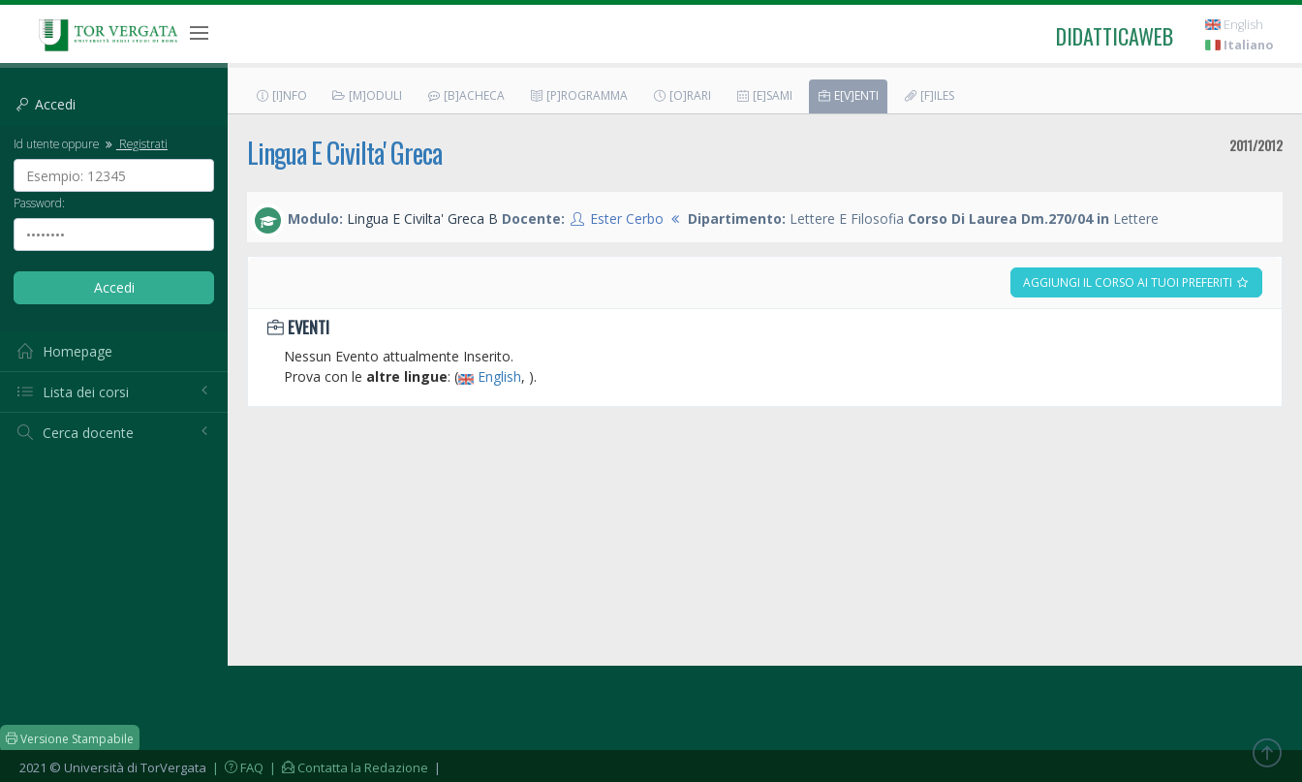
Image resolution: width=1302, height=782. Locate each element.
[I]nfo (281, 95)
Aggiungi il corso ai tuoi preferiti (1136, 282)
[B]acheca (465, 95)
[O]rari (681, 95)
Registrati (135, 143)
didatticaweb (1114, 35)
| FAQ (236, 767)
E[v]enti (848, 95)
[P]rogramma (578, 95)
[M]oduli (366, 95)
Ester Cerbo (627, 218)
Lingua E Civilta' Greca (344, 152)
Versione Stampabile (70, 739)
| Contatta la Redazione (347, 767)
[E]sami (763, 95)
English (1234, 24)
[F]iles (928, 95)
